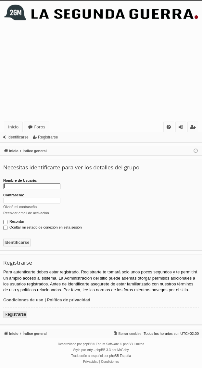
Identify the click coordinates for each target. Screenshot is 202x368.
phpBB (88, 344)
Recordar (13, 221)
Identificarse (18, 137)
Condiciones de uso (23, 299)
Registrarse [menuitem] (194, 128)
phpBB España (120, 356)
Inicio (13, 127)
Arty (90, 350)
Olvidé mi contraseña (20, 207)
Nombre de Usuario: (20, 180)
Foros (39, 127)
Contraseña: (13, 195)
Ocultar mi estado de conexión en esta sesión (42, 227)
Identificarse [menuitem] (182, 128)
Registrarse (48, 137)
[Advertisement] (101, 72)
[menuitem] (169, 127)
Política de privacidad (68, 299)
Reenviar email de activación (26, 213)
